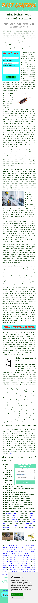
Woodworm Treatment (17, 547)
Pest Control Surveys (16, 557)
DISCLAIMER (32, 10)
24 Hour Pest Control (9, 571)
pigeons (29, 524)
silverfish (29, 528)
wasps (16, 522)
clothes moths (11, 514)
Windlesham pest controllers (25, 364)
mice (32, 514)
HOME (15, 10)
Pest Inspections (29, 549)
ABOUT (20, 10)
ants (13, 518)
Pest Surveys (7, 561)
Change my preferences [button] (17, 597)
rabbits (16, 526)
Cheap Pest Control (21, 553)
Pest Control (31, 559)
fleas (14, 516)
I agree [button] (13, 594)
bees (31, 518)
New (7, 590)
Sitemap (3, 590)
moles (31, 516)
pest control (17, 412)
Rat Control (13, 567)
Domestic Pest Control (22, 561)
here (10, 453)
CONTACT (25, 10)
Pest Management (25, 565)
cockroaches (6, 528)
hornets (14, 520)
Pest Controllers (15, 549)
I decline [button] (20, 594)
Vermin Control (17, 555)
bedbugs (33, 520)
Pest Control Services (15, 545)
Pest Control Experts (16, 569)
